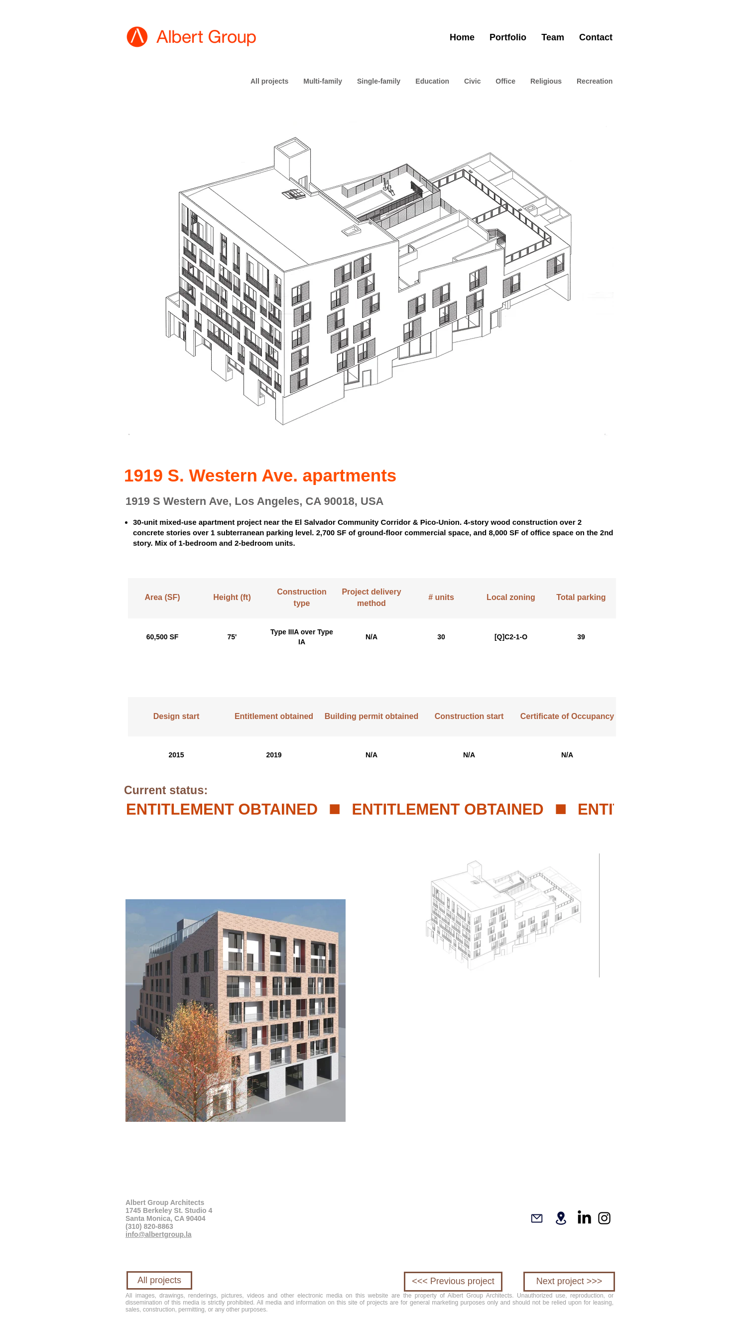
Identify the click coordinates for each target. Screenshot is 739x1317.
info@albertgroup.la (158, 1234)
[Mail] (536, 1218)
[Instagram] (604, 1218)
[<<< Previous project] (453, 1282)
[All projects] (159, 1280)
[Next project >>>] (569, 1282)
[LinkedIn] (584, 1218)
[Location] (560, 1218)
